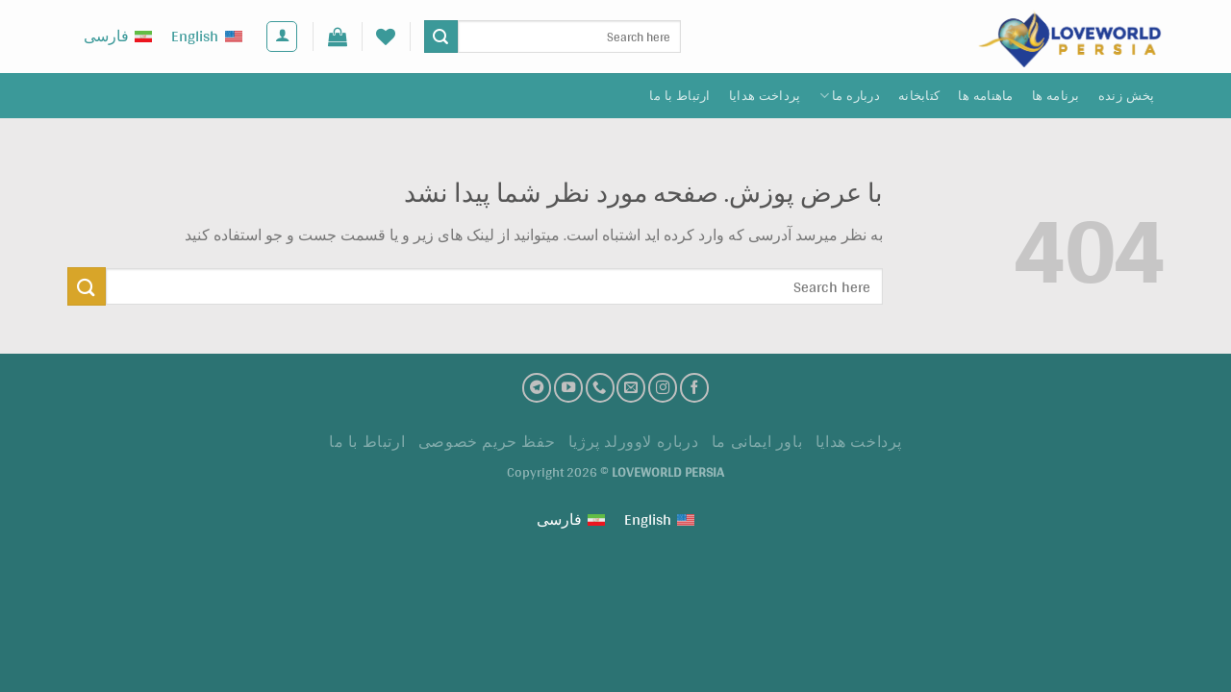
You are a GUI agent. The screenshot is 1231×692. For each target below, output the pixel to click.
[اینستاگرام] (662, 387)
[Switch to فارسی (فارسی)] (118, 37)
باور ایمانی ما (757, 442)
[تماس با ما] (600, 387)
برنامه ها (1056, 95)
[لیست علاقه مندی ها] (385, 36)
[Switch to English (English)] (206, 37)
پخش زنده (1126, 95)
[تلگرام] (536, 387)
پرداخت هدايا (765, 95)
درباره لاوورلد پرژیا (633, 442)
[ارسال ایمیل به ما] (630, 387)
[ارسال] (440, 36)
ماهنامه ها (985, 95)
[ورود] (281, 36)
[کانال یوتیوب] (568, 387)
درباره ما (849, 95)
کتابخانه (919, 95)
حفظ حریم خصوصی (487, 442)
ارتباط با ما (679, 95)
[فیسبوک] (694, 387)
